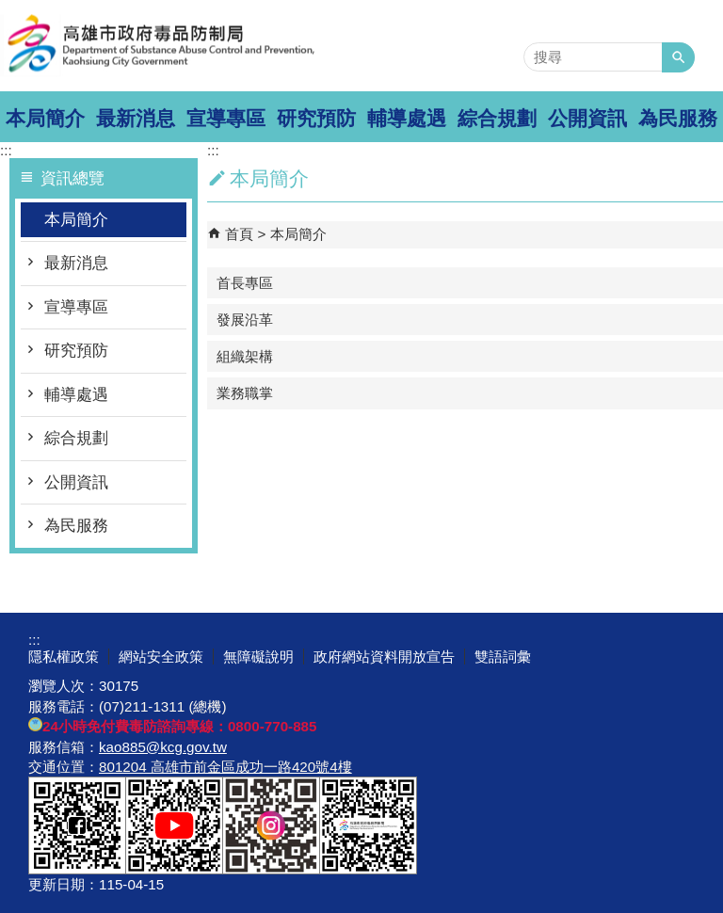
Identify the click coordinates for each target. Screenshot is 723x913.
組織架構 (245, 356)
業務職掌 (245, 393)
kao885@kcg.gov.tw (163, 747)
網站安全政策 (161, 657)
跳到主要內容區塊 (9, 9)
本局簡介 (45, 118)
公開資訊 (587, 118)
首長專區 (245, 283)
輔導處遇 (406, 118)
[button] (678, 57)
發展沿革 (245, 320)
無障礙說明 (258, 657)
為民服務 (677, 118)
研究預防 (316, 118)
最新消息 (135, 118)
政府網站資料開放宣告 (384, 657)
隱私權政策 (63, 657)
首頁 (239, 234)
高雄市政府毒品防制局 (159, 45)
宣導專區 (225, 118)
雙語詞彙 (502, 657)
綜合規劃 (497, 118)
